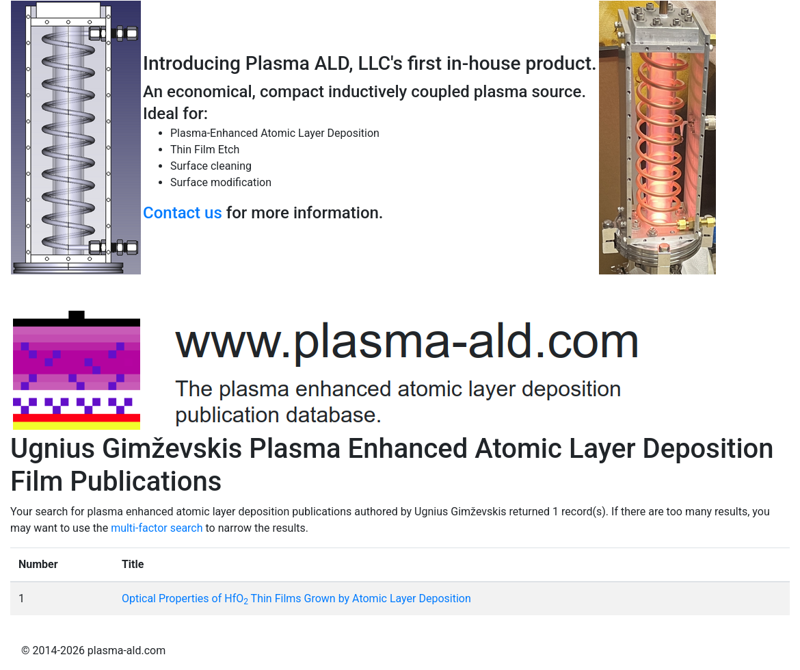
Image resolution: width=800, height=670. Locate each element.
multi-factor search (156, 527)
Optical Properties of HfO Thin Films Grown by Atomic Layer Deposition (296, 598)
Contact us (182, 212)
